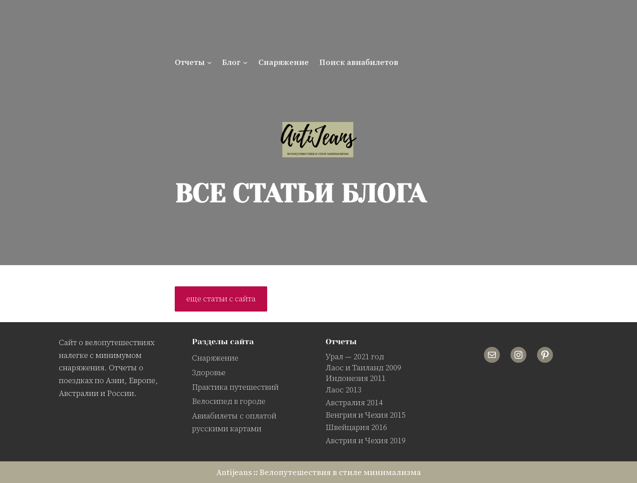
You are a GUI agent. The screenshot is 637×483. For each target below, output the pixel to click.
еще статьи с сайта (221, 298)
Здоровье (209, 372)
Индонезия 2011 (356, 378)
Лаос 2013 (343, 389)
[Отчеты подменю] (209, 62)
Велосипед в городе (228, 401)
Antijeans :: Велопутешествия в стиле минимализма (318, 472)
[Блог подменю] (245, 62)
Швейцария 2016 (356, 427)
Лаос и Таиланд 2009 (363, 367)
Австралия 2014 (354, 402)
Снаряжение (215, 357)
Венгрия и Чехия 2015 (366, 414)
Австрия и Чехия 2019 (366, 440)
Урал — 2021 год (355, 356)
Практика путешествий (235, 386)
